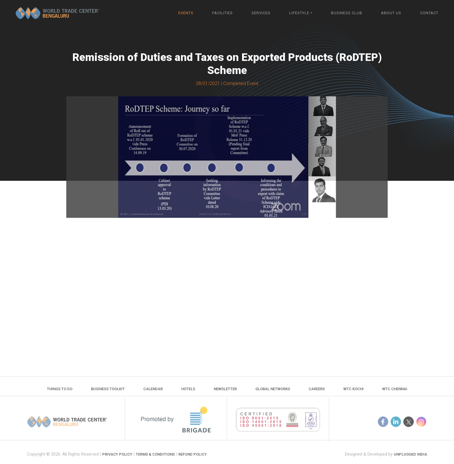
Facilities (222, 13)
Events (185, 13)
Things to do (59, 393)
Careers (317, 393)
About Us (391, 13)
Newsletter (225, 393)
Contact (429, 13)
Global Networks (272, 393)
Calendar (153, 393)
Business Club (346, 13)
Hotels (188, 393)
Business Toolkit (108, 393)
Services (261, 13)
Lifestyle (299, 13)
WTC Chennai (394, 393)
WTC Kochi (353, 393)
